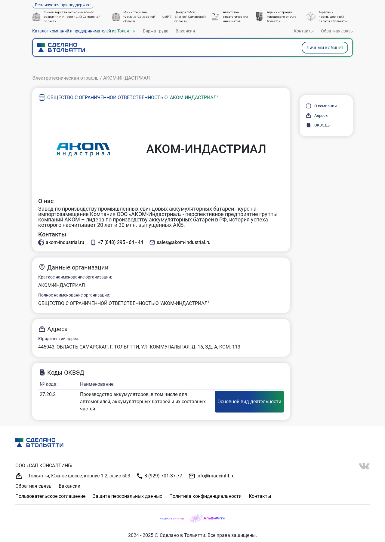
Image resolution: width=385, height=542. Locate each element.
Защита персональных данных (127, 496)
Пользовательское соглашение (50, 496)
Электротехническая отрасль (65, 78)
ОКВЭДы (318, 125)
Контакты (304, 31)
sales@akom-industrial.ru (180, 242)
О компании (321, 106)
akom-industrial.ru (61, 242)
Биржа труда (155, 31)
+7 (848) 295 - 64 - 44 (116, 242)
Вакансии (185, 31)
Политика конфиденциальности (205, 496)
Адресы (317, 115)
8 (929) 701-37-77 (159, 476)
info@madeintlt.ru (211, 476)
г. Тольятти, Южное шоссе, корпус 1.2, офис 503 (72, 476)
